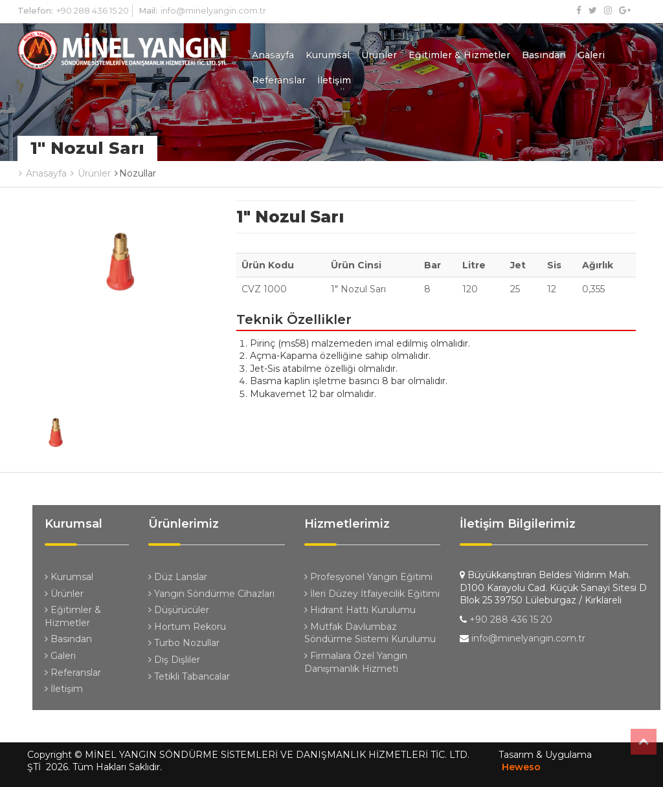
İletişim (334, 80)
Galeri (591, 55)
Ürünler (379, 55)
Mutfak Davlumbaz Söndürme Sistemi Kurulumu (370, 633)
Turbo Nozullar (183, 643)
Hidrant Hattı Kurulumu (360, 610)
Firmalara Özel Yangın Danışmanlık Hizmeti (355, 662)
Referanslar (279, 80)
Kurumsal (328, 55)
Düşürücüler (178, 610)
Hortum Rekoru (187, 626)
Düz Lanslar (177, 577)
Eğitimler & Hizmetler (459, 55)
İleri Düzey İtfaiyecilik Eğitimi (372, 593)
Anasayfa (273, 55)
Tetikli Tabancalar (189, 676)
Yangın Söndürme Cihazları (211, 593)
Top (644, 742)
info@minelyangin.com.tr (213, 10)
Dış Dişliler (174, 659)
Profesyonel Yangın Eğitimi (368, 577)
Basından (544, 55)
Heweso (521, 767)
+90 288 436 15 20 (92, 10)
